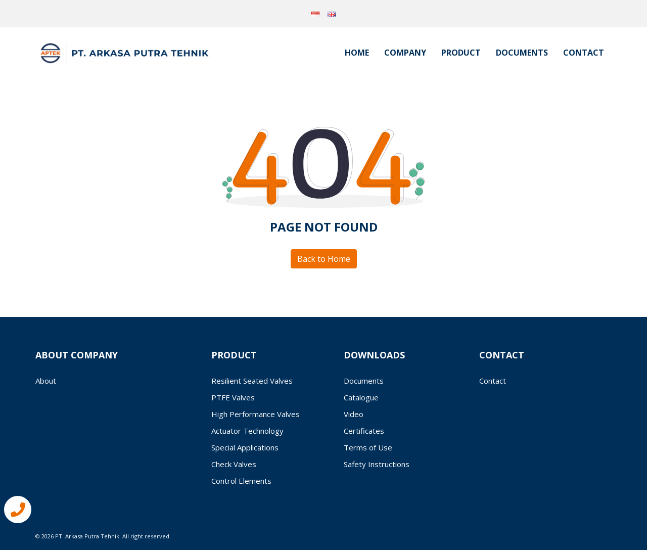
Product (461, 52)
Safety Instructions (376, 464)
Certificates (364, 431)
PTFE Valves (233, 397)
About (45, 381)
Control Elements (241, 481)
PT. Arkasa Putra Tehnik (87, 536)
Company (405, 52)
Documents (522, 52)
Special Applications (245, 447)
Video (353, 414)
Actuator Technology (247, 431)
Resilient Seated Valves (252, 381)
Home (357, 52)
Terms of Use (368, 447)
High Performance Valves (255, 414)
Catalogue (361, 397)
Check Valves (233, 464)
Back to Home (323, 258)
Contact (583, 52)
